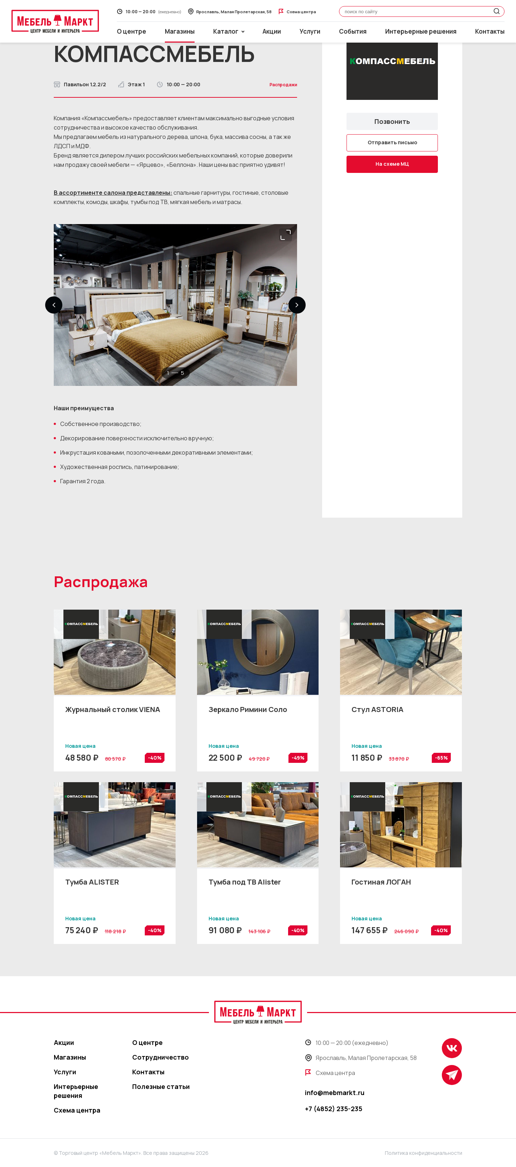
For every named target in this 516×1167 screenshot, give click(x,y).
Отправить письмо (392, 142)
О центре (131, 31)
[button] (53, 305)
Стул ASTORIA (377, 709)
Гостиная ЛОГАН (381, 882)
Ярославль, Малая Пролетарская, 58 (361, 1058)
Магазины (180, 31)
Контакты (490, 31)
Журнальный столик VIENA (112, 709)
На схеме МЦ (392, 163)
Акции (272, 31)
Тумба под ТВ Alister (245, 882)
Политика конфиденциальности (423, 1152)
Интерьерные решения (421, 31)
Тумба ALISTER (92, 882)
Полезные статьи (161, 1086)
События (353, 31)
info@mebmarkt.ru (334, 1092)
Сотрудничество (160, 1057)
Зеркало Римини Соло (248, 709)
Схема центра (77, 1110)
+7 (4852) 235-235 (333, 1108)
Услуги (310, 31)
